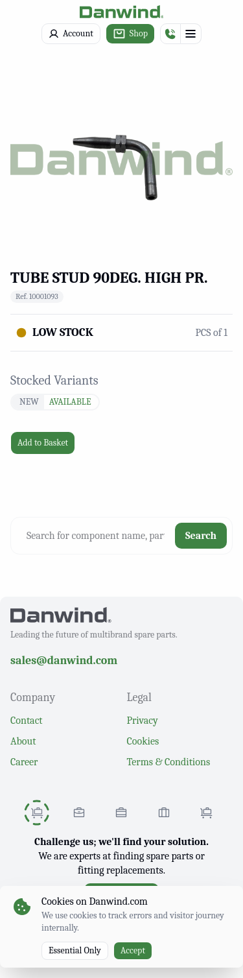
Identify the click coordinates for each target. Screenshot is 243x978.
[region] (121, 158)
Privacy (142, 720)
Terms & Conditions (169, 762)
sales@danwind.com (63, 660)
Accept (133, 950)
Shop (130, 33)
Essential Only (75, 950)
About (23, 741)
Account (71, 33)
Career (24, 762)
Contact (26, 720)
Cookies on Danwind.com (94, 901)
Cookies (143, 741)
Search (200, 536)
